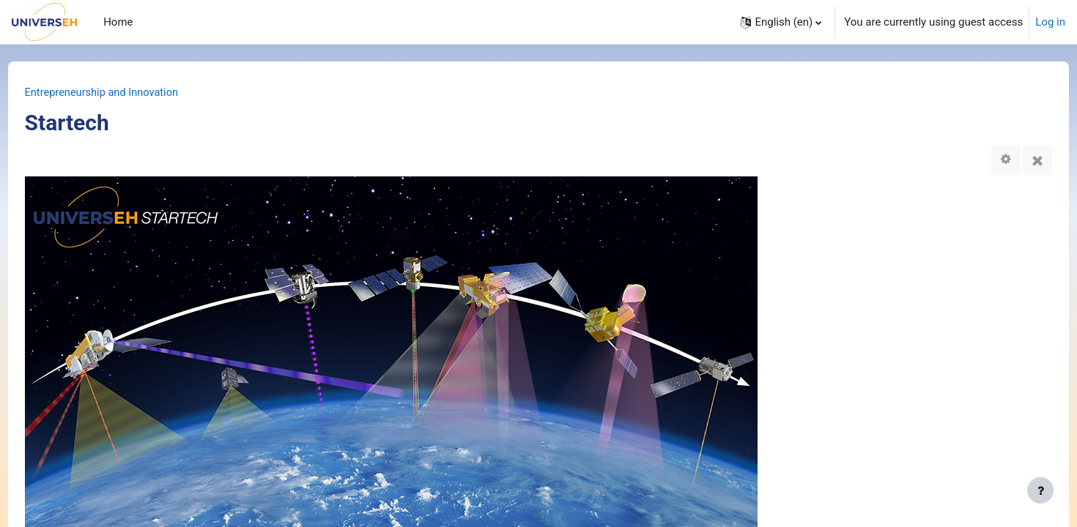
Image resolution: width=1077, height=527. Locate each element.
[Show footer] (1040, 490)
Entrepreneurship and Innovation (131, 93)
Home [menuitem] (118, 22)
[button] (781, 22)
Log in (1050, 22)
